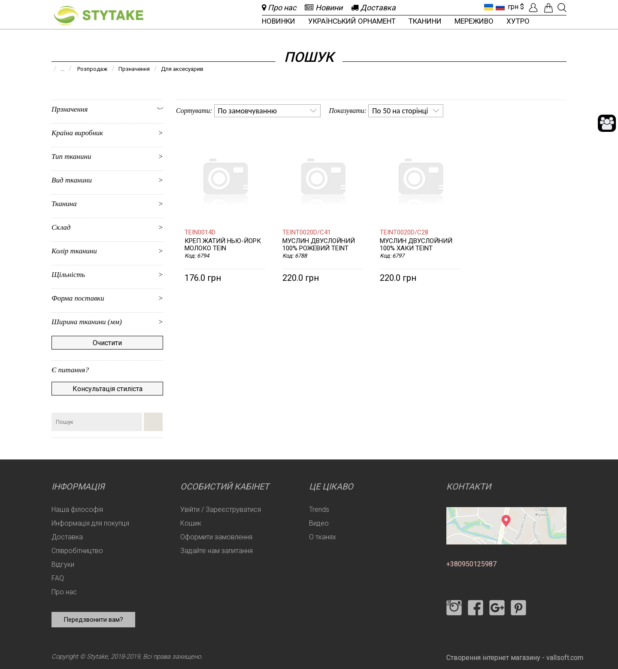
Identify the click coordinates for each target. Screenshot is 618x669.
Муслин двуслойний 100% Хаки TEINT (416, 244)
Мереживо (474, 21)
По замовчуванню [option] (247, 111)
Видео (319, 523)
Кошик (190, 523)
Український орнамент (352, 21)
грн (513, 7)
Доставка (67, 537)
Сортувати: (194, 110)
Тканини (425, 21)
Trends (319, 509)
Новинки (278, 21)
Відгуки (63, 564)
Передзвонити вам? (93, 619)
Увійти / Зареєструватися (220, 509)
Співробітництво (77, 551)
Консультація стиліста (107, 389)
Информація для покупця (90, 523)
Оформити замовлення (216, 537)
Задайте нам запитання (216, 551)
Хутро (518, 21)
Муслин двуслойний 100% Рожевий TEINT (318, 244)
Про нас (64, 592)
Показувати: (348, 110)
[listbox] (267, 110)
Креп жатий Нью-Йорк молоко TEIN (223, 244)
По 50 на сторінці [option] (400, 111)
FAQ (58, 578)
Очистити (107, 343)
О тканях (322, 537)
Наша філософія (77, 509)
